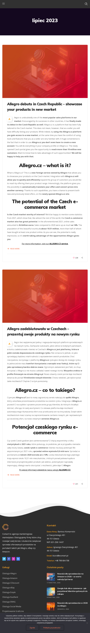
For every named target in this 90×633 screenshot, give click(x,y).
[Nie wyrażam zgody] (87, 623)
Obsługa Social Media (11, 606)
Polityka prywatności (51, 628)
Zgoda (32, 628)
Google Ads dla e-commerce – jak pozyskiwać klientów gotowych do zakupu (72, 591)
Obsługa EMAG (8, 601)
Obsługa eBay (8, 587)
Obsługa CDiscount (10, 583)
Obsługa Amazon (9, 578)
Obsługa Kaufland (10, 597)
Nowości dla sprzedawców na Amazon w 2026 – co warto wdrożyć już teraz (70, 577)
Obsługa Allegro (9, 573)
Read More (15, 249)
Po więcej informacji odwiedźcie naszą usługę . (45, 470)
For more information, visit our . (45, 243)
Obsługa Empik (9, 592)
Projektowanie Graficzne (13, 611)
